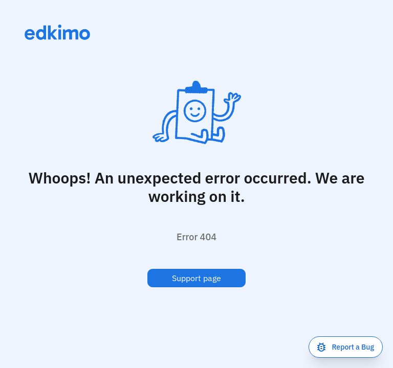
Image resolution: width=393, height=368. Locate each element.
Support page (196, 278)
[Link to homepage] (57, 32)
